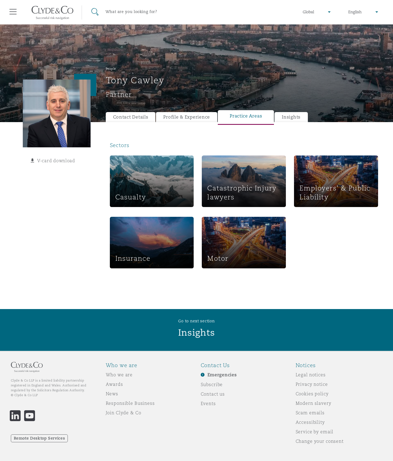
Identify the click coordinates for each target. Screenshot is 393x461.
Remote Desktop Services (39, 438)
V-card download (56, 160)
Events (208, 403)
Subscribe (212, 384)
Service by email (315, 431)
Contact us (213, 394)
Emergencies (222, 375)
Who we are (119, 374)
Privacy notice (312, 384)
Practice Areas (246, 116)
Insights (291, 117)
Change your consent (320, 441)
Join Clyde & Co (123, 412)
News (112, 393)
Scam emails (310, 412)
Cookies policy (312, 393)
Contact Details (130, 117)
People (111, 69)
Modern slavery (313, 403)
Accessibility (310, 422)
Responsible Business (130, 403)
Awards (114, 384)
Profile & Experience (186, 117)
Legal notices (311, 374)
